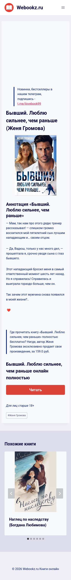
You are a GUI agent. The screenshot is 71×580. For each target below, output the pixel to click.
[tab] (28, 539)
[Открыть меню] (62, 7)
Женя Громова (17, 415)
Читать (35, 390)
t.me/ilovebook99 (29, 103)
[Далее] (59, 493)
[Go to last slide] (11, 493)
